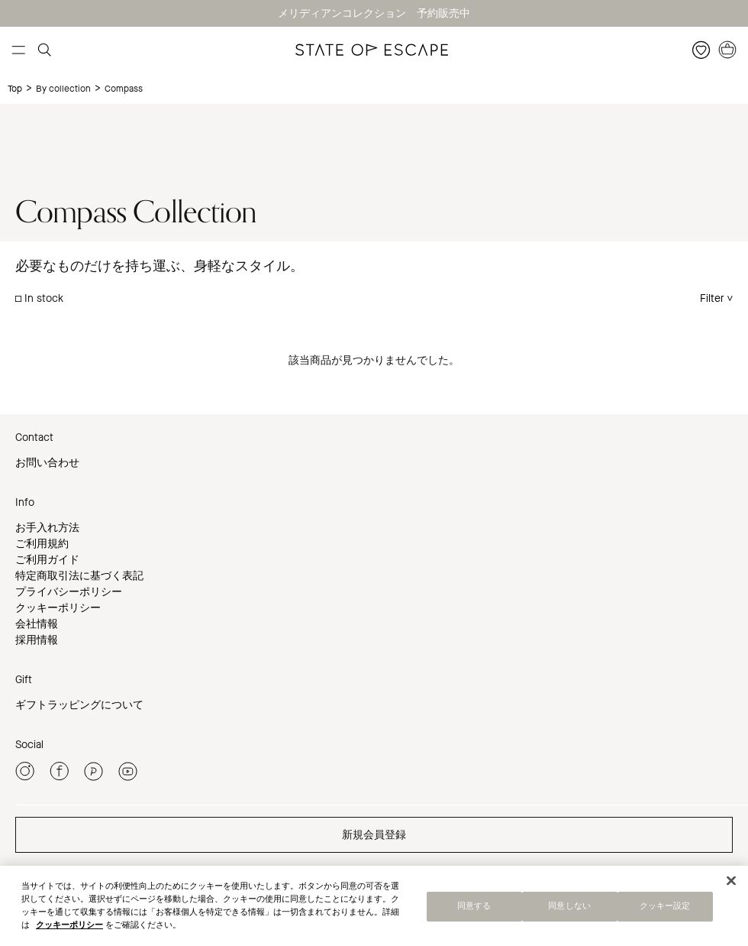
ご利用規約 (42, 543)
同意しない (569, 910)
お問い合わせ (47, 462)
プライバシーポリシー (68, 592)
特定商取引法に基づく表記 (79, 576)
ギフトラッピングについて (79, 705)
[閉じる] (731, 885)
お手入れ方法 (47, 527)
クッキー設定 (665, 910)
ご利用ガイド (47, 559)
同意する (474, 910)
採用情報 (36, 640)
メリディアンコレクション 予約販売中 (374, 13)
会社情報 (36, 624)
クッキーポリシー (58, 608)
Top (15, 89)
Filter (712, 298)
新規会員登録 (374, 835)
